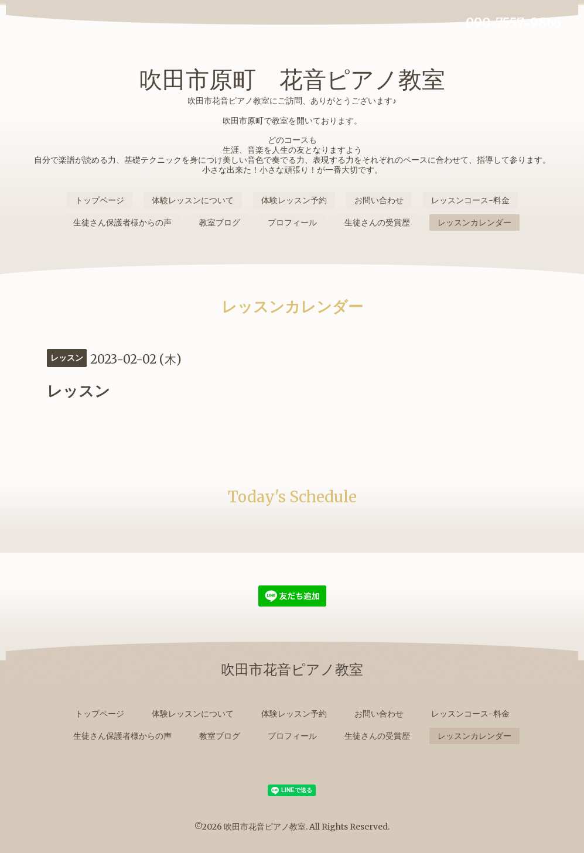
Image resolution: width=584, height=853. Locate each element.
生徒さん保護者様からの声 (122, 222)
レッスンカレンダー (474, 222)
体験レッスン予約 (294, 200)
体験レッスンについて (193, 200)
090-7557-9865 (514, 23)
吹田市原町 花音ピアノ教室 (292, 79)
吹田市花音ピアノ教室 (265, 826)
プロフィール (292, 222)
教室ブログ (219, 222)
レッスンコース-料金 (470, 200)
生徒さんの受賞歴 (377, 222)
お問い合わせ (379, 200)
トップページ (99, 200)
